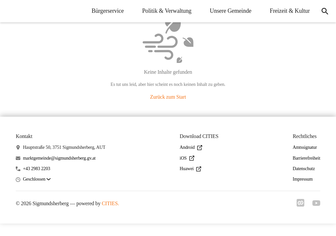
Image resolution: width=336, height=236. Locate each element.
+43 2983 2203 (36, 168)
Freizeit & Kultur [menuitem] (290, 11)
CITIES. (110, 203)
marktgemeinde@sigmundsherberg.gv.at (59, 158)
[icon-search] (325, 11)
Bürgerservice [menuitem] (108, 11)
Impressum (303, 179)
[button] (37, 179)
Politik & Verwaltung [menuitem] (166, 11)
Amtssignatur (305, 147)
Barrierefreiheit (306, 158)
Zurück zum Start (168, 97)
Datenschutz (304, 168)
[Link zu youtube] (316, 204)
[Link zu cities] (300, 205)
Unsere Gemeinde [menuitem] (230, 11)
